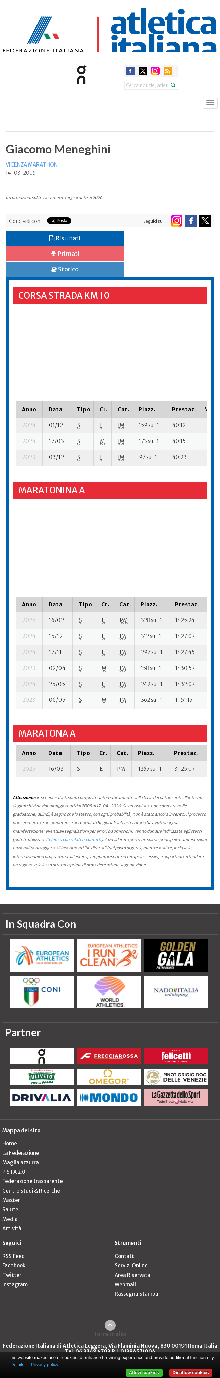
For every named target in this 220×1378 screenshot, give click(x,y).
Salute (10, 1209)
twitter (143, 71)
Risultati (64, 238)
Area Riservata (132, 1275)
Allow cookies (144, 1372)
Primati (65, 254)
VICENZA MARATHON (32, 164)
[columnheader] (29, 409)
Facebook (13, 1265)
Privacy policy (44, 1364)
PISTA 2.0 (13, 1172)
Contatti (125, 1256)
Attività (11, 1228)
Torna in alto (110, 1334)
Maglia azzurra (20, 1162)
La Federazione (20, 1153)
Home (9, 1143)
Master (11, 1200)
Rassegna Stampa (136, 1294)
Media (10, 1219)
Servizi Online (131, 1265)
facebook (130, 71)
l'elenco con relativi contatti (73, 839)
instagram (155, 71)
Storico (65, 269)
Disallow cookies (191, 1372)
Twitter (11, 1275)
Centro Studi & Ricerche (31, 1191)
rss (168, 71)
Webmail (125, 1284)
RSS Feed (13, 1256)
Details (17, 1364)
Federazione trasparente (32, 1181)
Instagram (15, 1284)
